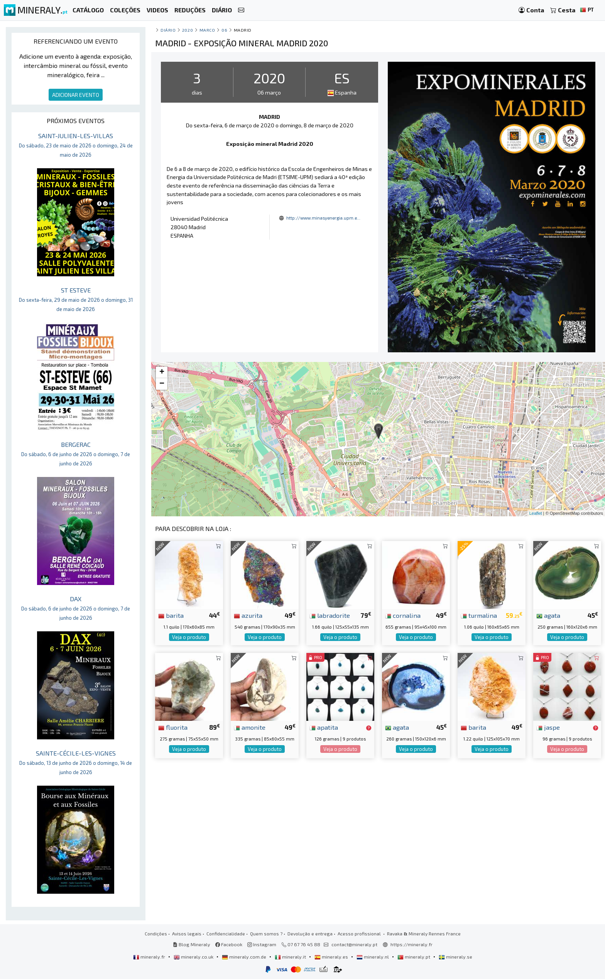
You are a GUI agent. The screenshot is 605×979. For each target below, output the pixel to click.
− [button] (161, 384)
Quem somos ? (266, 933)
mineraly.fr (149, 956)
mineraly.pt (414, 956)
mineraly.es (331, 956)
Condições (156, 933)
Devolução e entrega (310, 933)
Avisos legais (186, 933)
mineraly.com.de (244, 956)
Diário (168, 29)
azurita (248, 615)
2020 (187, 29)
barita (171, 615)
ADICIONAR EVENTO (75, 94)
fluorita (173, 727)
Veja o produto (189, 637)
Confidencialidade (225, 933)
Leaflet (535, 513)
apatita (323, 727)
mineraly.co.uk (194, 956)
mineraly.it (291, 956)
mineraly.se (455, 956)
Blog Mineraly (191, 944)
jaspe (548, 727)
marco (207, 29)
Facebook (228, 944)
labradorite (329, 615)
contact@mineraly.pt (354, 944)
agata (548, 615)
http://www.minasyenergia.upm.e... (323, 217)
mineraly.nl (373, 956)
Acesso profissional (360, 933)
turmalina (479, 615)
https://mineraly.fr (411, 944)
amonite (249, 727)
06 (224, 29)
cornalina (403, 615)
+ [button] (161, 372)
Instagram (261, 944)
